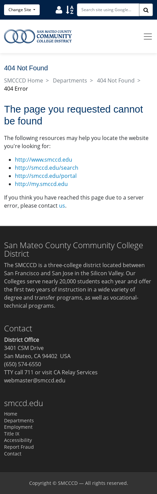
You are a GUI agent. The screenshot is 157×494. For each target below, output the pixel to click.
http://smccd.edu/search (46, 167)
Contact (12, 453)
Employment (18, 427)
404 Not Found (116, 80)
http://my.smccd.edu (41, 184)
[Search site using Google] (108, 9)
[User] (59, 9)
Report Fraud (19, 447)
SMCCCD (68, 483)
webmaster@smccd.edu (34, 380)
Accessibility (18, 440)
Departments (70, 80)
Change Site (20, 10)
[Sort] (70, 9)
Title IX (11, 433)
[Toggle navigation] (148, 36)
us (62, 205)
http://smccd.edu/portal (46, 176)
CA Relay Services (76, 372)
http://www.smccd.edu (43, 159)
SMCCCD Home (23, 80)
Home (10, 413)
